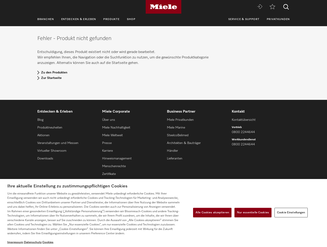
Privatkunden (278, 19)
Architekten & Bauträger (184, 143)
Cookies (47, 242)
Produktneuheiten (49, 127)
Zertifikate (109, 174)
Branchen (45, 19)
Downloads (45, 158)
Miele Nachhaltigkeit (116, 127)
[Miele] (163, 7)
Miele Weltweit (112, 135)
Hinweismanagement (117, 158)
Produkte (111, 19)
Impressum (15, 242)
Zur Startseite (51, 78)
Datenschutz (33, 242)
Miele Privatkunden (180, 119)
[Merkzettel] (272, 7)
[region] (163, 213)
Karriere (107, 150)
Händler (172, 150)
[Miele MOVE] (259, 7)
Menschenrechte (114, 166)
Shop (131, 19)
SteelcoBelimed (178, 135)
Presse (107, 143)
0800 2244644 (243, 132)
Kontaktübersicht (244, 119)
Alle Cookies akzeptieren (212, 212)
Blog (40, 119)
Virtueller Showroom (51, 150)
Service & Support (243, 19)
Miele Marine (176, 127)
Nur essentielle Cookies (253, 212)
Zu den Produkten (54, 72)
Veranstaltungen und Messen (57, 143)
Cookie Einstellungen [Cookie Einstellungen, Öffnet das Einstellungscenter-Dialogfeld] (291, 212)
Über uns (108, 119)
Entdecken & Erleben (78, 19)
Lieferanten (174, 158)
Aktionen (43, 135)
